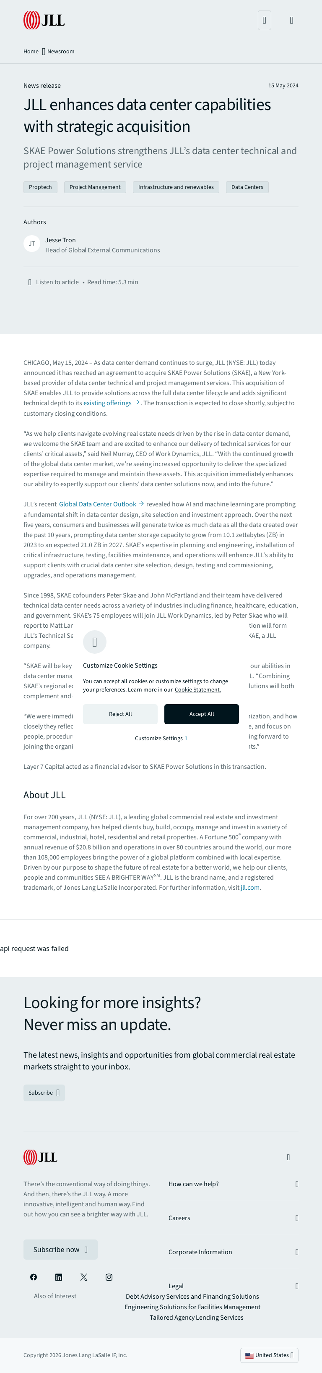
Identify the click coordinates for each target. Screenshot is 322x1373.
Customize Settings (161, 738)
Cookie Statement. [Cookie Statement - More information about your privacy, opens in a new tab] (198, 690)
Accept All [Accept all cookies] (202, 714)
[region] (161, 686)
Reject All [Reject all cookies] (120, 714)
